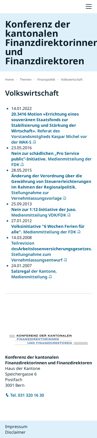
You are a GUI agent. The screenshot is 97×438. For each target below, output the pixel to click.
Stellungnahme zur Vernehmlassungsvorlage (51, 187)
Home (9, 79)
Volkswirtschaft (71, 79)
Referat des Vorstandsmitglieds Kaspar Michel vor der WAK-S (49, 128)
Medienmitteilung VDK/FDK (44, 212)
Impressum (16, 426)
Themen (25, 79)
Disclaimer (15, 432)
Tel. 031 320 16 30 (27, 395)
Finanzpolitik (46, 79)
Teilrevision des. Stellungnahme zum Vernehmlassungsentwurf (51, 251)
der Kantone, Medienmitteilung (34, 274)
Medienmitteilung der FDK (51, 159)
